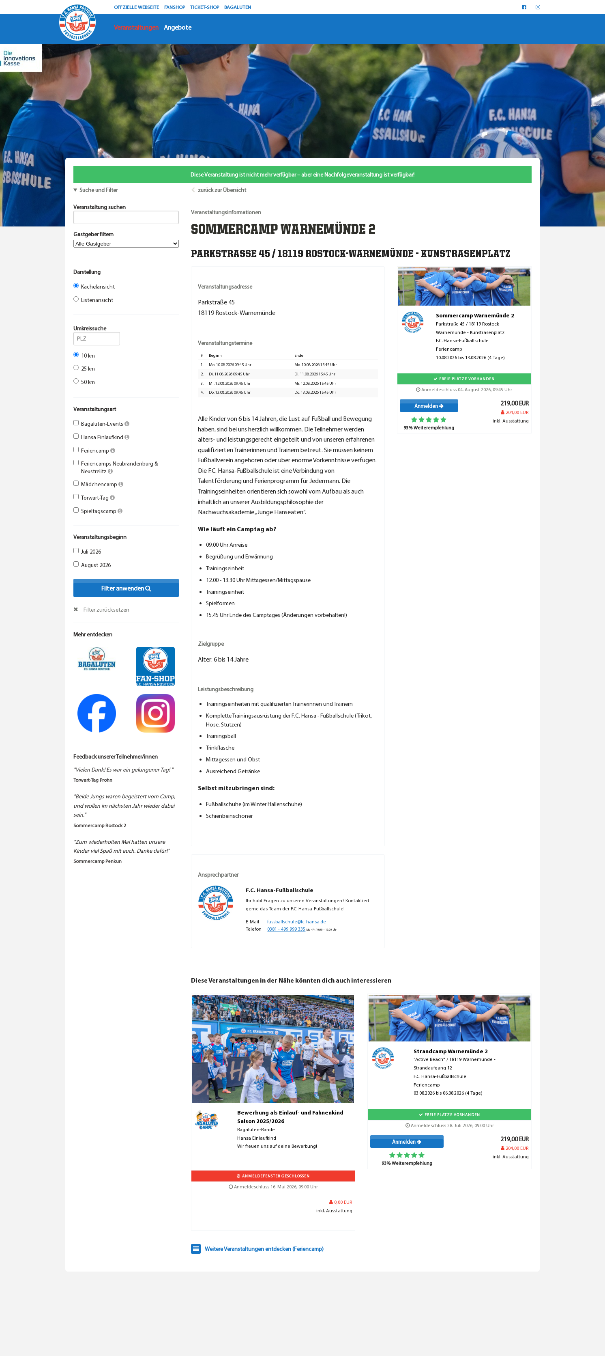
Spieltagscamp (97, 511)
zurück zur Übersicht (222, 190)
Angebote (177, 27)
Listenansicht (93, 300)
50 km (84, 382)
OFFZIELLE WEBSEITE (137, 7)
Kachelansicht (94, 286)
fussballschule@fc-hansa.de (296, 921)
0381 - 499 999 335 (286, 929)
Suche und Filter (98, 190)
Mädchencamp (98, 484)
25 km (84, 368)
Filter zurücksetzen (106, 609)
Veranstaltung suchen (126, 208)
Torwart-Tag (94, 497)
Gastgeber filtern (126, 239)
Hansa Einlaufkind (101, 437)
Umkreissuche (96, 329)
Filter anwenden (126, 588)
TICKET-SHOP (205, 7)
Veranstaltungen (136, 27)
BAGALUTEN (237, 7)
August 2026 (92, 565)
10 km (84, 355)
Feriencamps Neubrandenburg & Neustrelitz (115, 467)
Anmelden (429, 406)
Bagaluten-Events (101, 423)
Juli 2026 (87, 551)
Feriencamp (94, 450)
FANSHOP (175, 7)
